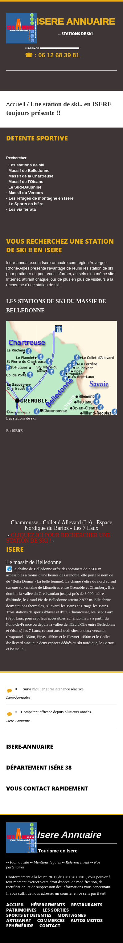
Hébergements (48, 905)
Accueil (15, 104)
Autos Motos (87, 920)
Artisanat (18, 920)
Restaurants (86, 905)
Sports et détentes (28, 915)
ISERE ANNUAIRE (75, 21)
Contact (49, 926)
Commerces (50, 920)
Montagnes (71, 915)
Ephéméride (19, 926)
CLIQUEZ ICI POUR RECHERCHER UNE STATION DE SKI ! (58, 538)
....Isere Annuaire (64, 834)
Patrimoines (21, 910)
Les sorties (56, 910)
